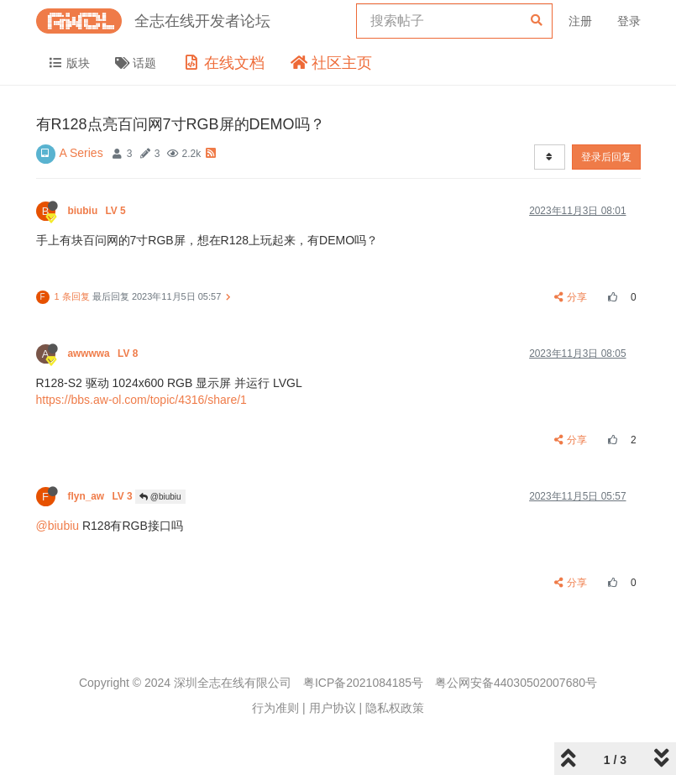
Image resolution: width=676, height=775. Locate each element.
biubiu (98, 211)
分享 (571, 297)
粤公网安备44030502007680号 (516, 682)
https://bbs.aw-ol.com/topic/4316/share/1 (141, 399)
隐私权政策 (394, 708)
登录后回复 (606, 157)
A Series (81, 153)
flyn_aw (101, 496)
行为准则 (275, 708)
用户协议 (332, 708)
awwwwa (104, 353)
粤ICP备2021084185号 (363, 682)
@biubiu (160, 496)
